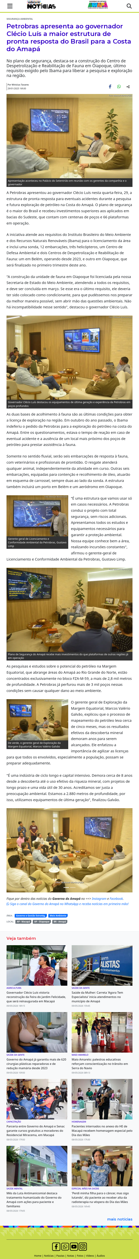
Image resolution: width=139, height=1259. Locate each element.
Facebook (116, 898)
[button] (8, 6)
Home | (39, 1255)
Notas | (72, 1255)
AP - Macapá (23, 921)
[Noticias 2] (66, 887)
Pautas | (61, 1255)
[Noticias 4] (72, 887)
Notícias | (50, 1255)
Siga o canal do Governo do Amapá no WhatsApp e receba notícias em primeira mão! (68, 904)
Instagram (99, 898)
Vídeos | (91, 1255)
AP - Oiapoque (41, 921)
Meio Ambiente (58, 915)
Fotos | (81, 1255)
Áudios (101, 1255)
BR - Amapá (60, 921)
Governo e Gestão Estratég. (31, 915)
